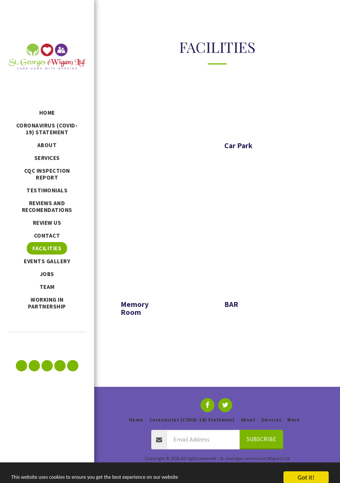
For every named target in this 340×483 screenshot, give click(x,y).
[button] (21, 365)
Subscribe (261, 439)
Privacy (226, 467)
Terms (203, 467)
